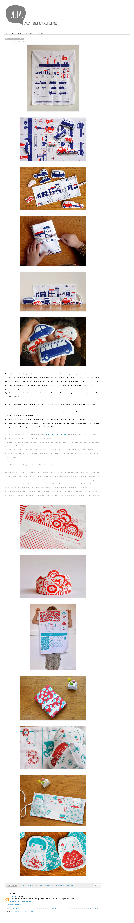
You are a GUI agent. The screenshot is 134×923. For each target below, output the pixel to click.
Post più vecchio (94, 908)
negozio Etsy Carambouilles (77, 374)
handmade (47, 885)
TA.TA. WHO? (19, 33)
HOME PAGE (9, 33)
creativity (31, 885)
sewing (62, 885)
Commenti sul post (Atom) (24, 911)
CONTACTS (28, 33)
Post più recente (12, 908)
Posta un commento (14, 904)
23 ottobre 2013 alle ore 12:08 (21, 901)
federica (13, 896)
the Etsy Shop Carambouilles (55, 434)
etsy (37, 885)
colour (24, 885)
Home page (53, 908)
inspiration (55, 885)
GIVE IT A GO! (39, 33)
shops (67, 885)
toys (71, 885)
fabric (42, 885)
